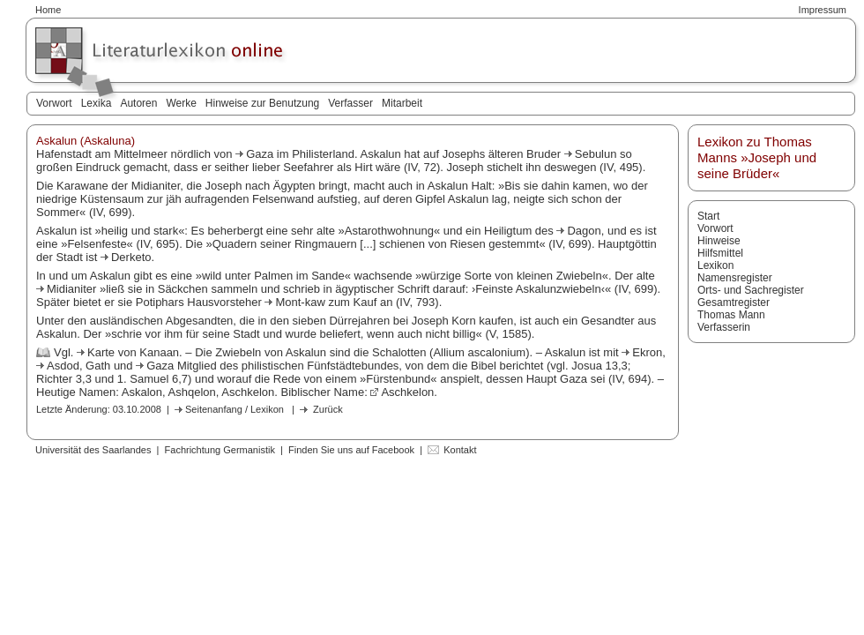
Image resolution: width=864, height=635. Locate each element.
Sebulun (597, 154)
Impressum (822, 9)
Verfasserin (723, 327)
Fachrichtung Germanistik (220, 449)
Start (708, 216)
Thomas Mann (731, 315)
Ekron (647, 352)
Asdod (63, 365)
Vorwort (54, 103)
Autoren (138, 103)
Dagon (583, 230)
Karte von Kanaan (133, 352)
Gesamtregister (733, 302)
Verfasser (350, 103)
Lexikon (715, 265)
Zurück (328, 409)
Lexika (96, 103)
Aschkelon (407, 392)
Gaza (261, 154)
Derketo (131, 257)
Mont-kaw (301, 302)
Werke (181, 103)
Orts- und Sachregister (750, 290)
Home (48, 9)
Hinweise (719, 241)
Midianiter (73, 288)
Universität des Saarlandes (93, 449)
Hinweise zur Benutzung (262, 103)
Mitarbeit (402, 103)
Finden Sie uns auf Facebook (351, 449)
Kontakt (459, 449)
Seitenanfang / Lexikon (234, 409)
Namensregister (734, 278)
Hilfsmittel (720, 253)
